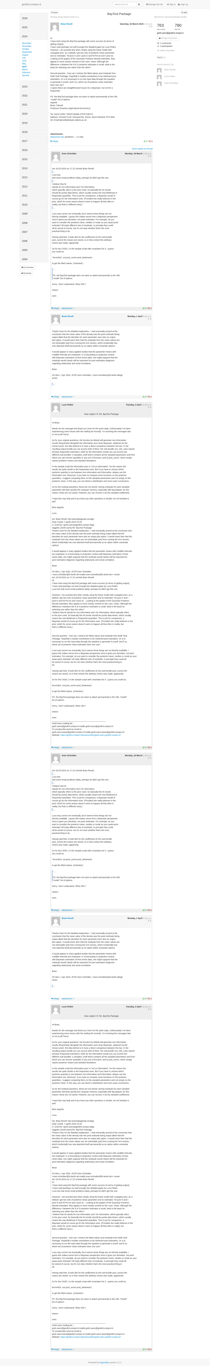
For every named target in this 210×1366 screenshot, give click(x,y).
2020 (24, 113)
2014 (24, 168)
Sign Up (183, 4)
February (26, 72)
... (54, 171)
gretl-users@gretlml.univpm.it (170, 33)
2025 (24, 27)
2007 (24, 232)
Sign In (171, 4)
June (24, 61)
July (24, 58)
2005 (24, 250)
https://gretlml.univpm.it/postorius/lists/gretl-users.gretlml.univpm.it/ (91, 735)
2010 (24, 204)
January (25, 75)
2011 (24, 195)
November (27, 46)
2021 (24, 104)
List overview (27, 267)
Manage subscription (168, 38)
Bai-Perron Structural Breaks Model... (171, 17)
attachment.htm (57, 137)
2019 (24, 123)
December (27, 43)
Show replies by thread (142, 149)
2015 (24, 159)
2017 (24, 141)
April (24, 66)
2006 (24, 241)
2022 (24, 95)
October (25, 49)
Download (26, 273)
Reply (54, 141)
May (24, 63)
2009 (24, 213)
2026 (24, 18)
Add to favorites (165, 50)
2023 (24, 86)
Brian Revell (66, 24)
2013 (24, 177)
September (27, 52)
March (25, 69)
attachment (68, 308)
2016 (24, 150)
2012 (24, 186)
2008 (24, 223)
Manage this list (154, 4)
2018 (24, 132)
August (25, 55)
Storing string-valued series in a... (65, 17)
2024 (24, 36)
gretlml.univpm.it (31, 4)
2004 (24, 259)
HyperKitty (104, 1362)
